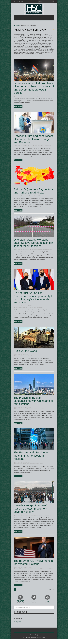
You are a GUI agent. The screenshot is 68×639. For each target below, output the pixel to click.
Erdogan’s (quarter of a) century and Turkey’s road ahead (33, 191)
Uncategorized (48, 145)
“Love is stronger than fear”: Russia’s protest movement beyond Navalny (31, 508)
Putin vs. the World (25, 351)
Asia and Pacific (18, 408)
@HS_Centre (18, 618)
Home (16, 25)
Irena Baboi (17, 96)
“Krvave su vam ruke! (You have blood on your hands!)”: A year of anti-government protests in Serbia (34, 88)
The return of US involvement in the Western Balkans (33, 562)
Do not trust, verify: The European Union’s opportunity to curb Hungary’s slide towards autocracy (33, 297)
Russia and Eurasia (47, 515)
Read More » (18, 106)
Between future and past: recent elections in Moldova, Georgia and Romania (33, 139)
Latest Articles (41, 96)
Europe (35, 96)
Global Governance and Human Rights (27, 307)
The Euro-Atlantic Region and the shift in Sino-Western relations (32, 455)
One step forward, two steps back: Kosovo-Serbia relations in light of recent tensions (34, 242)
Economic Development (28, 408)
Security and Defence (47, 249)
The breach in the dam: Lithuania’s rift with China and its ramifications (33, 400)
